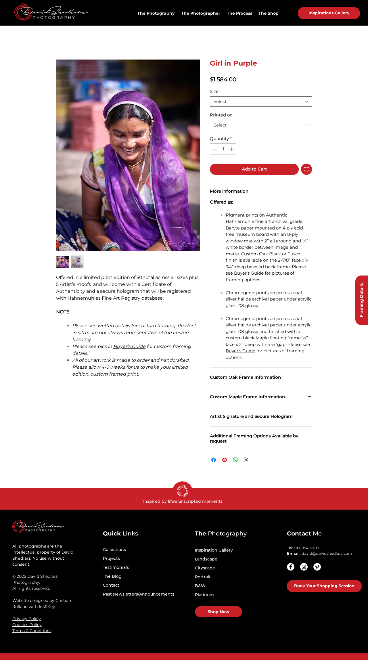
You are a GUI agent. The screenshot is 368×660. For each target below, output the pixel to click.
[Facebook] (290, 567)
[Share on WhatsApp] (235, 459)
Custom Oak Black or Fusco (270, 254)
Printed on (221, 115)
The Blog (112, 576)
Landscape (206, 559)
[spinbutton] (223, 149)
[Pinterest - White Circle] (317, 567)
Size (214, 91)
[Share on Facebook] (213, 459)
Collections (114, 549)
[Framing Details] (361, 300)
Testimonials (116, 567)
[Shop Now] (218, 611)
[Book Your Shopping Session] (324, 586)
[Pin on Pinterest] (224, 459)
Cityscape (205, 568)
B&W (200, 585)
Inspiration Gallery (214, 550)
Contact (111, 585)
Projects (111, 558)
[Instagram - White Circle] (304, 567)
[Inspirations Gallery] (329, 13)
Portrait (203, 576)
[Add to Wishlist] (306, 169)
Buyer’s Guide (129, 346)
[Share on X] (246, 459)
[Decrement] (214, 149)
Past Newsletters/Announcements (138, 594)
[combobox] (261, 101)
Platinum (204, 594)
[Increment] (232, 149)
